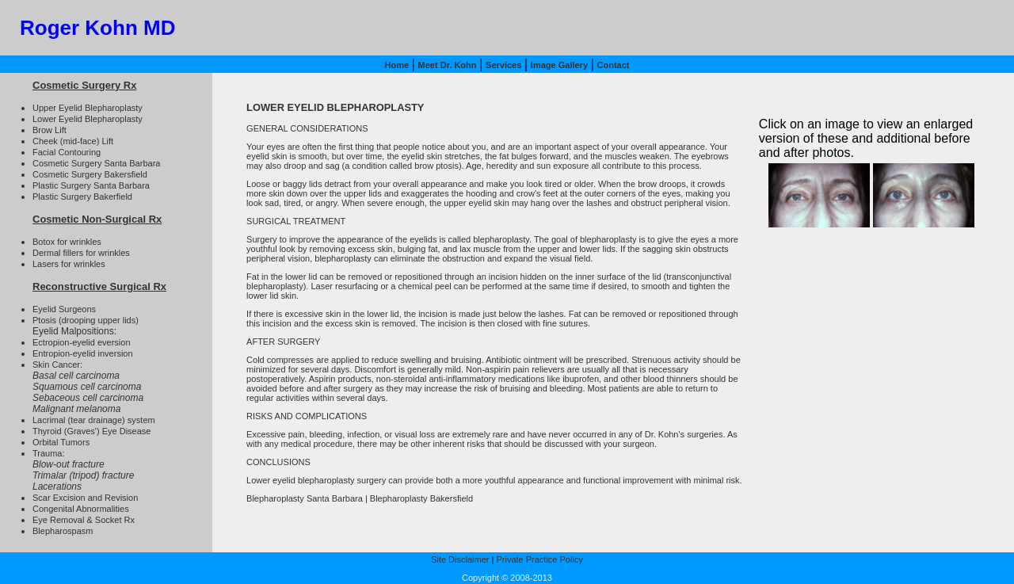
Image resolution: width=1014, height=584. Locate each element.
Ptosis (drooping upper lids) (85, 320)
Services (503, 65)
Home (396, 65)
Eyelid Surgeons (64, 309)
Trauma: (48, 453)
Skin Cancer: (57, 364)
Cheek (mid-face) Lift (72, 141)
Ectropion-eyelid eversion (81, 342)
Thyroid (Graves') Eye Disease (91, 431)
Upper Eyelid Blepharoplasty (87, 108)
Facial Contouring (66, 152)
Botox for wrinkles (66, 241)
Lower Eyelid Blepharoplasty (87, 119)
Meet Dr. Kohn (447, 65)
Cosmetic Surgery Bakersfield (89, 174)
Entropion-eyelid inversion (82, 353)
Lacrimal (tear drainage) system (93, 420)
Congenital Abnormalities (80, 508)
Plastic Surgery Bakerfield (82, 196)
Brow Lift (49, 130)
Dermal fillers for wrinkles (81, 253)
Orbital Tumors (61, 442)
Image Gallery (559, 65)
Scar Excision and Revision (85, 497)
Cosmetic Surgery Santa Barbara (96, 163)
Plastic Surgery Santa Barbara (91, 185)
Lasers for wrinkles (68, 264)
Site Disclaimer (460, 559)
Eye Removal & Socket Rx (83, 520)
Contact (613, 65)
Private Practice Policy (539, 559)
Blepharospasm (62, 531)
